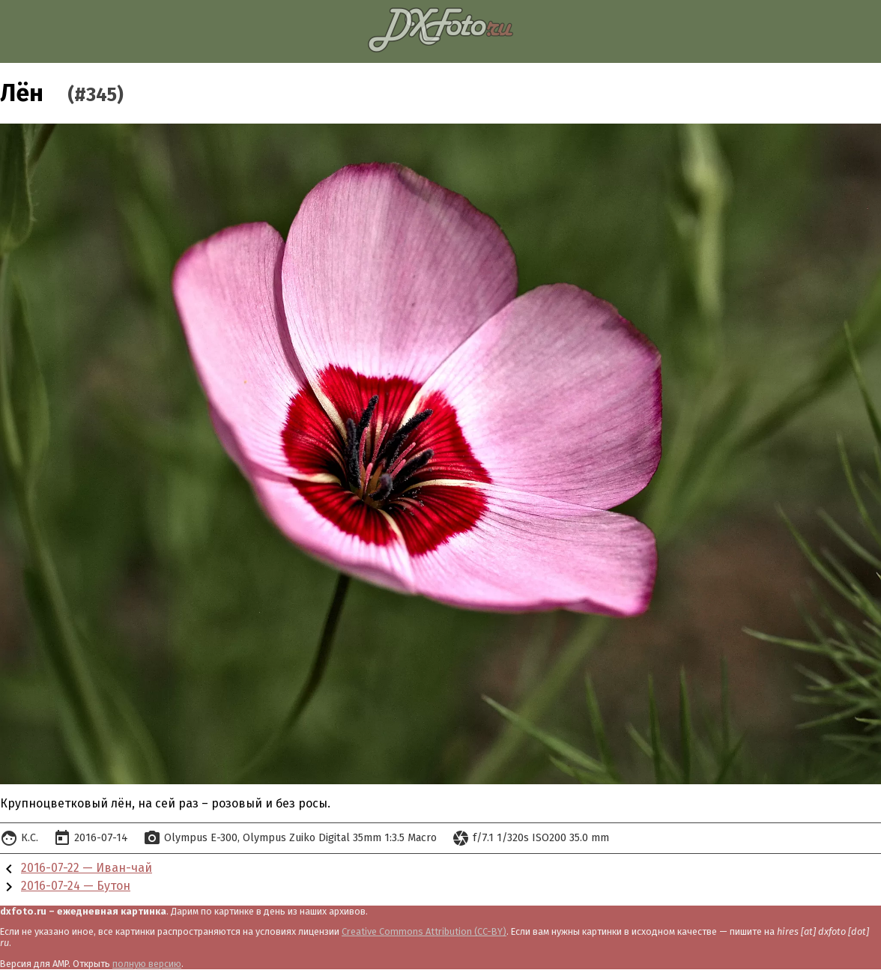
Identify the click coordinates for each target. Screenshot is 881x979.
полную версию (146, 963)
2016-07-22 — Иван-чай (86, 868)
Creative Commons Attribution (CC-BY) (424, 931)
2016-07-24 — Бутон (75, 886)
